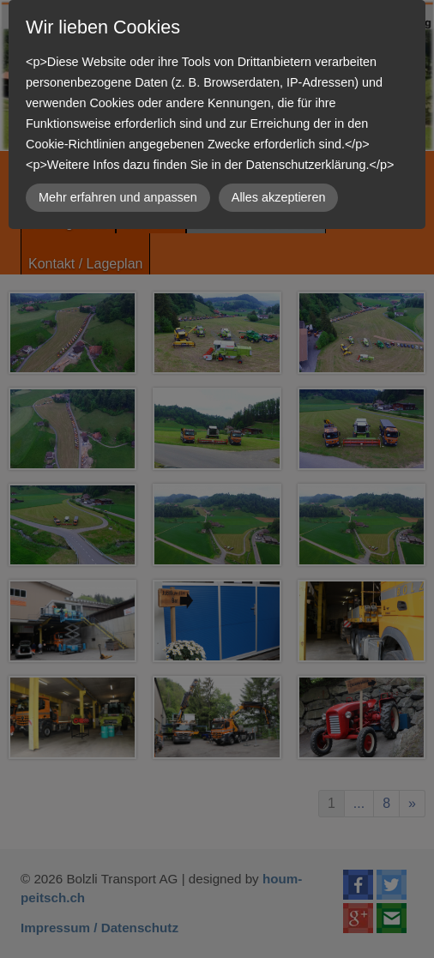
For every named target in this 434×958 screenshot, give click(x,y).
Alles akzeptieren (279, 197)
